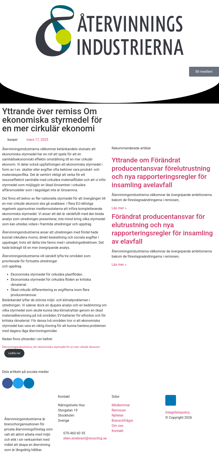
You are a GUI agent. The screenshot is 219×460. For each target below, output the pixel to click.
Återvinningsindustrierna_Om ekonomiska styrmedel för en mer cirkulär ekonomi (51, 347)
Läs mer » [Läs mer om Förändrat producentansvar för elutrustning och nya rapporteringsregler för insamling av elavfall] (119, 265)
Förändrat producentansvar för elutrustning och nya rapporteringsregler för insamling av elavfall (162, 228)
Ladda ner (14, 353)
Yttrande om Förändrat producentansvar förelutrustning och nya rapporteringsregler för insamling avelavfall (161, 172)
